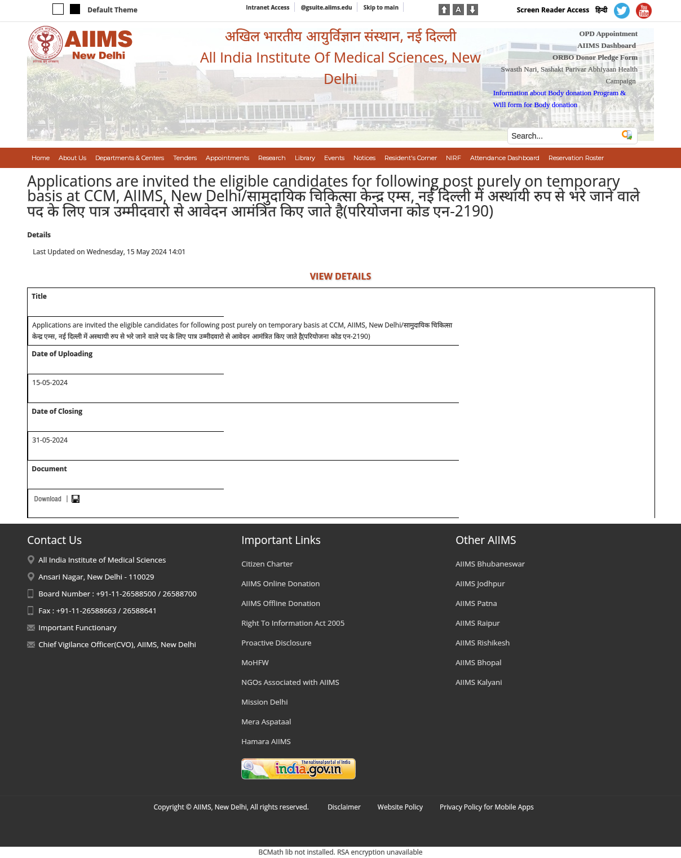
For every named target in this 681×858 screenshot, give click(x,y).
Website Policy (400, 807)
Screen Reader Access (553, 10)
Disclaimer (344, 807)
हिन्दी (601, 10)
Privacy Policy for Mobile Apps (487, 807)
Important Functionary (77, 627)
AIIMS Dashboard (606, 45)
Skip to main (381, 7)
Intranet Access (267, 7)
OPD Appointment (608, 33)
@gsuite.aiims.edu (326, 7)
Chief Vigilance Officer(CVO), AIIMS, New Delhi (117, 644)
